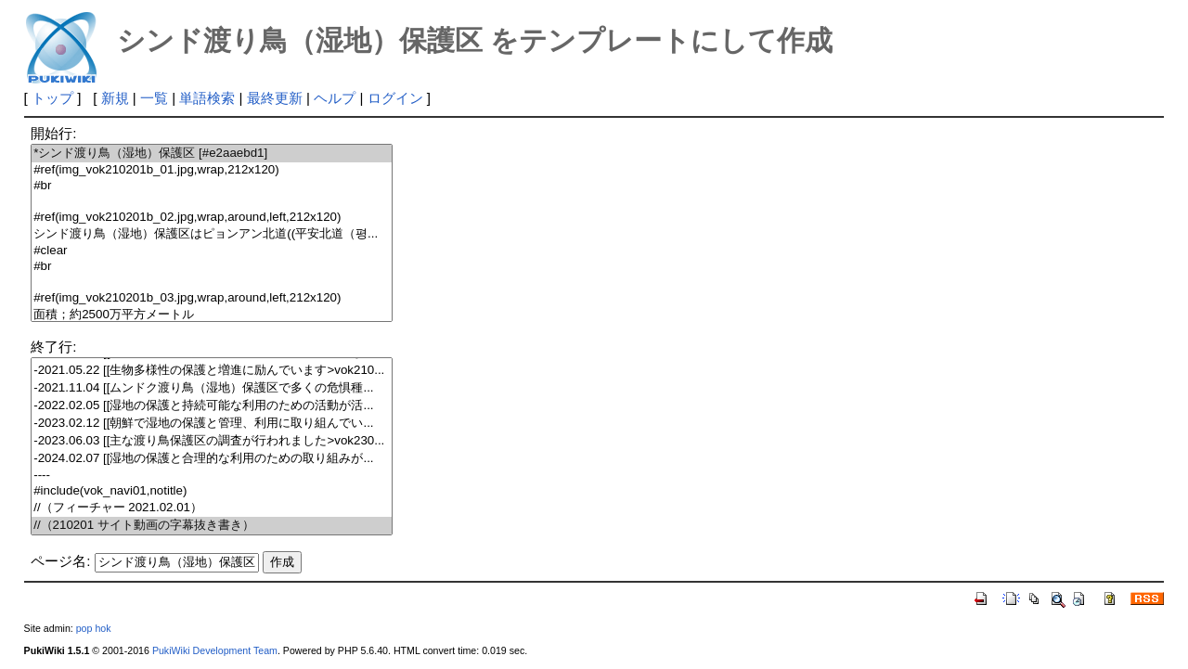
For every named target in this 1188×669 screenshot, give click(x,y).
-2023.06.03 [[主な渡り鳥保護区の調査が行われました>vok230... (212, 441)
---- (212, 475)
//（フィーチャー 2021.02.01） (212, 508)
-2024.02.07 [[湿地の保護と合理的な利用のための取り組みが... (212, 459)
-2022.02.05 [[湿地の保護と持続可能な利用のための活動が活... (212, 406)
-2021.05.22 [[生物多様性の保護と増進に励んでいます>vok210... (212, 371)
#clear (212, 251)
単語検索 (207, 98)
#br (212, 186)
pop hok (93, 628)
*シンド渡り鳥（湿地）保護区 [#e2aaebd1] (212, 153)
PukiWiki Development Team (215, 650)
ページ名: (60, 561)
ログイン (395, 98)
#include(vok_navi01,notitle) (212, 491)
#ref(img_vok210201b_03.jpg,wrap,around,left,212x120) (212, 298)
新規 (115, 98)
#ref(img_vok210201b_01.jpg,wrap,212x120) (212, 170)
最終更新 (275, 98)
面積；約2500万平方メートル (212, 315)
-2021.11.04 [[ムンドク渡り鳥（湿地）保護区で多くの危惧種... (212, 388)
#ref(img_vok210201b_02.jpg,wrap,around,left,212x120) (212, 217)
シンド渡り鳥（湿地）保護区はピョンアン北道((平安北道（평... (212, 234)
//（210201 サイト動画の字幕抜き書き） (212, 525)
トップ (52, 98)
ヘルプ (334, 98)
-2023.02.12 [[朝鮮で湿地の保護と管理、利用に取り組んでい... (212, 423)
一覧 (154, 98)
